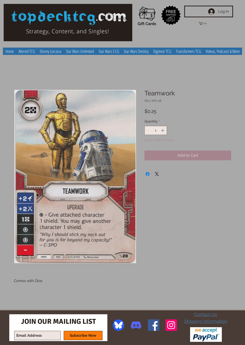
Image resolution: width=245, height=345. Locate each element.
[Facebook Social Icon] (153, 325)
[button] (207, 23)
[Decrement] (148, 130)
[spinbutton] (155, 130)
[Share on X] (157, 174)
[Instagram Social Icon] (171, 325)
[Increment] (163, 130)
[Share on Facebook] (148, 174)
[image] (118, 325)
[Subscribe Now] (83, 335)
